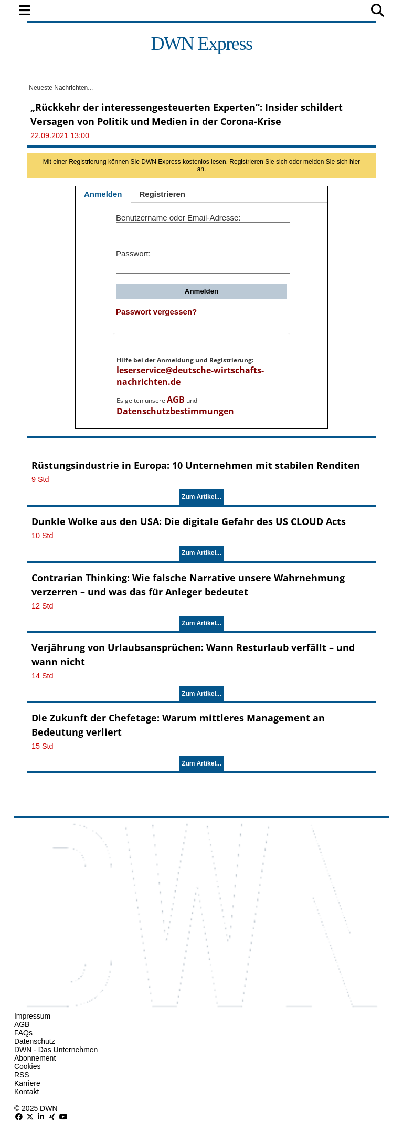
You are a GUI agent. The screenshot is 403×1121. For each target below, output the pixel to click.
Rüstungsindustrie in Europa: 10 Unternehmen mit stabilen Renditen (195, 465)
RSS (21, 1075)
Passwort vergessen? (156, 311)
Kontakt (26, 1091)
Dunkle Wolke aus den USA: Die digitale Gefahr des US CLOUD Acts (188, 521)
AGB (176, 399)
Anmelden (103, 194)
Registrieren (163, 194)
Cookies (27, 1066)
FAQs (23, 1033)
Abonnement (35, 1058)
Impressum (32, 1016)
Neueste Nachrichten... (60, 87)
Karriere (27, 1083)
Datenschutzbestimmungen (175, 411)
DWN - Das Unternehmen (56, 1049)
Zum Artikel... (201, 496)
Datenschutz (34, 1041)
